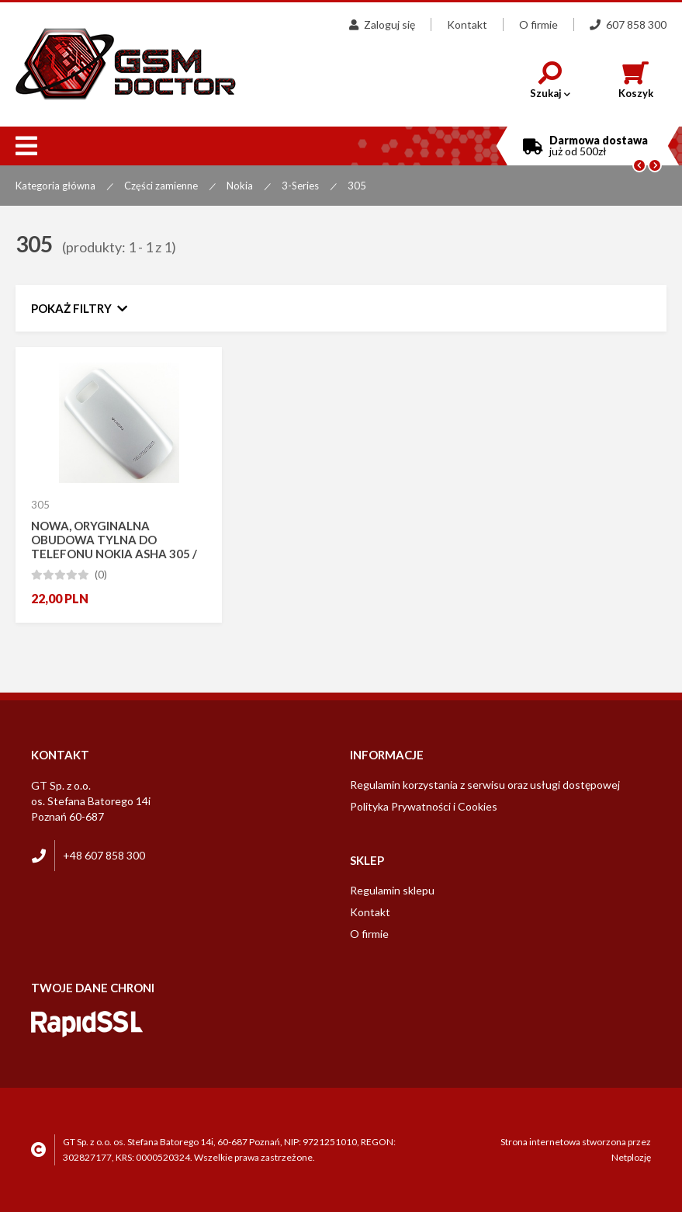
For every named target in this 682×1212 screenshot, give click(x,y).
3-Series (300, 185)
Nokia (240, 185)
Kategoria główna (55, 185)
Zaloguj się (382, 24)
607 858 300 (628, 24)
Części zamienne (161, 185)
